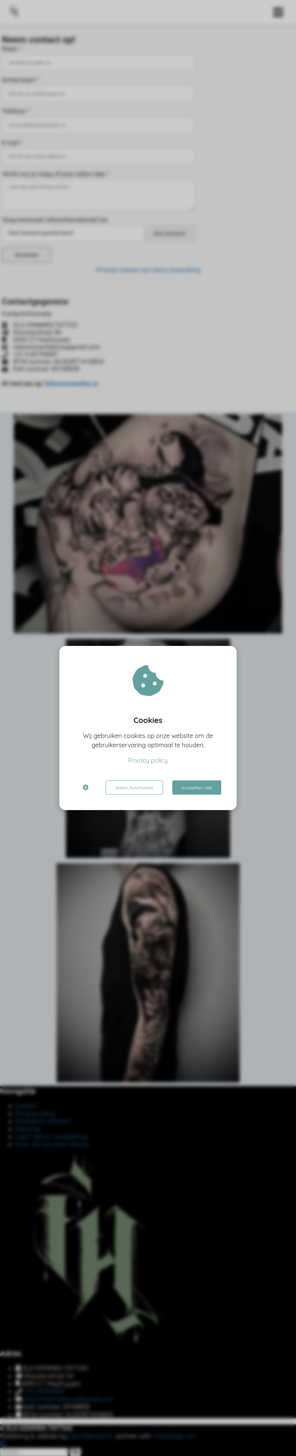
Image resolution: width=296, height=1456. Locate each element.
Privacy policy (148, 760)
